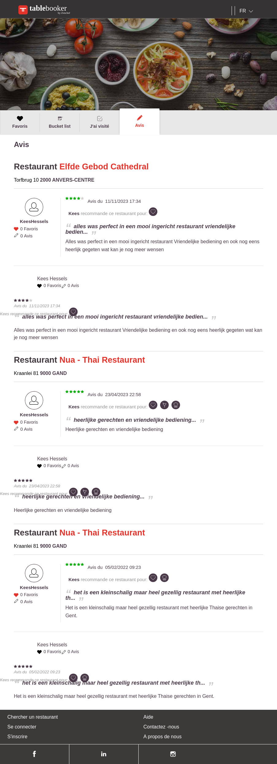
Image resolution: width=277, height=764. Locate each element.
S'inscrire (17, 736)
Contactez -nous (161, 726)
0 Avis (26, 235)
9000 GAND (53, 373)
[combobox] (248, 11)
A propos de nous (163, 736)
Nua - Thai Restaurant (102, 360)
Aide (148, 717)
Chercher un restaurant (32, 717)
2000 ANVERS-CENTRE (67, 180)
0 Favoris (29, 228)
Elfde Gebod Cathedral (104, 166)
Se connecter (21, 726)
